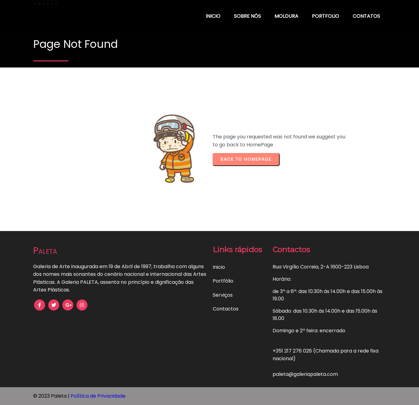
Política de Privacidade (98, 395)
